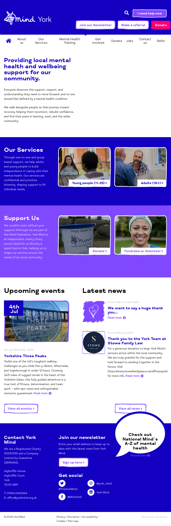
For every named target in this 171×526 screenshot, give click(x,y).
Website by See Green (154, 516)
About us (21, 41)
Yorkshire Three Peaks (25, 356)
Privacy (61, 516)
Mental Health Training (69, 41)
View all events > (21, 409)
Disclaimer (73, 516)
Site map (73, 521)
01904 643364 (17, 493)
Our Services (41, 41)
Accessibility (89, 516)
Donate (161, 25)
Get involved (98, 41)
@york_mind (99, 483)
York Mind (27, 19)
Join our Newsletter (95, 25)
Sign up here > (74, 462)
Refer (161, 41)
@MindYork (70, 497)
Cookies (61, 521)
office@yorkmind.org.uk (22, 497)
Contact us (145, 41)
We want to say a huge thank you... (135, 310)
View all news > (130, 409)
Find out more (140, 455)
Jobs (129, 41)
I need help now (149, 13)
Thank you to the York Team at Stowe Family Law (137, 340)
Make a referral (133, 25)
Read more (40, 393)
